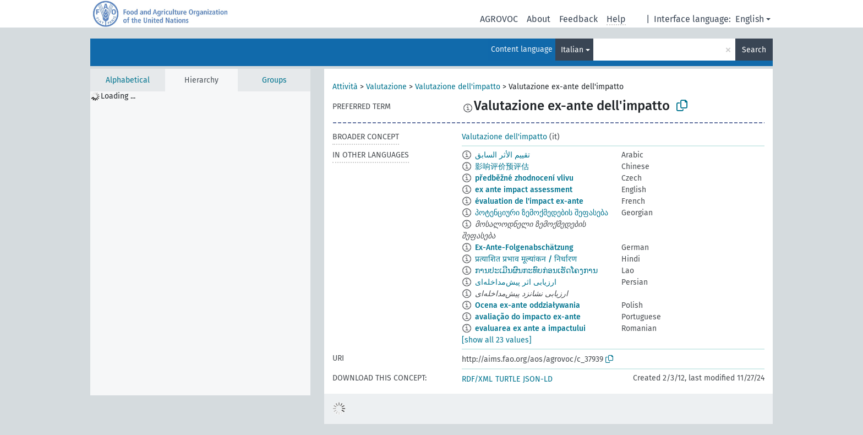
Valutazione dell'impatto (457, 86)
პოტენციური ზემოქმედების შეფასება (541, 213)
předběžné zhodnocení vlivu (524, 178)
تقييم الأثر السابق (502, 155)
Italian (572, 50)
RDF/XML (477, 379)
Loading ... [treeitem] (118, 96)
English (749, 19)
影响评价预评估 (502, 166)
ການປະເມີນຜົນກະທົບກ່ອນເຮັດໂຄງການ (536, 270)
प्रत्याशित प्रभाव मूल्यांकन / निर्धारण (526, 259)
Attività (345, 86)
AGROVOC (499, 19)
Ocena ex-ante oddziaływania (527, 305)
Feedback (578, 19)
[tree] (200, 243)
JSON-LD (538, 379)
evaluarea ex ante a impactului (530, 328)
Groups (274, 80)
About (538, 19)
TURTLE (507, 379)
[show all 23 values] (497, 340)
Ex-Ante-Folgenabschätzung (524, 247)
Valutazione (386, 86)
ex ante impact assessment (523, 189)
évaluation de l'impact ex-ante (529, 201)
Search (754, 50)
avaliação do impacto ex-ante (528, 317)
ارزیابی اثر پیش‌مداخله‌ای (515, 282)
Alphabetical (128, 80)
